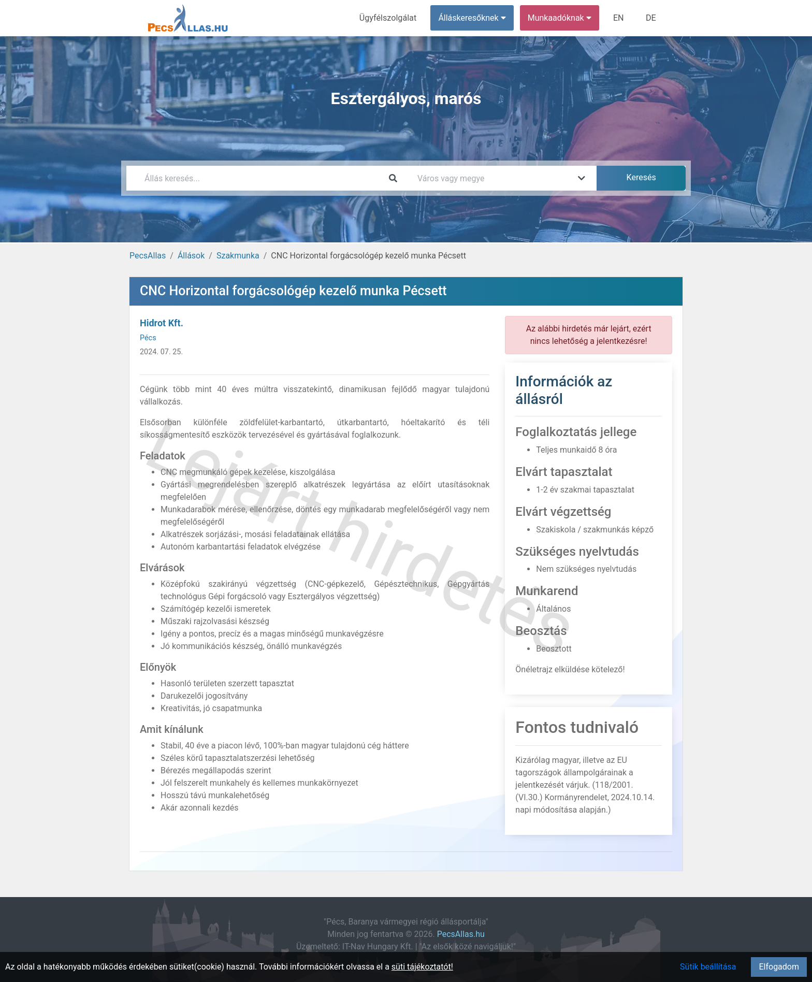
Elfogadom (779, 967)
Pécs (148, 338)
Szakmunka (237, 256)
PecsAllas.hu (461, 934)
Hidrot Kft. (161, 322)
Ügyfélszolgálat (388, 18)
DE (651, 18)
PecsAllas (147, 256)
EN (619, 18)
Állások (191, 256)
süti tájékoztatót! (422, 967)
